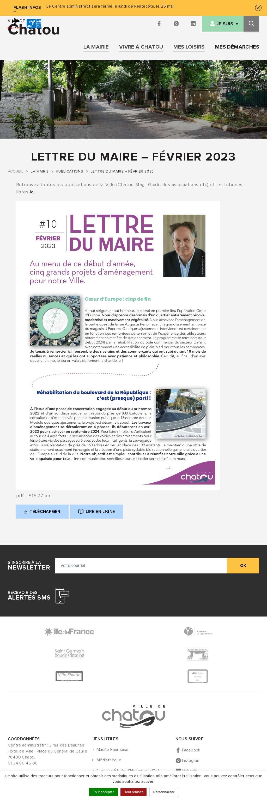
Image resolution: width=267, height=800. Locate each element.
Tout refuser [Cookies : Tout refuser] (133, 792)
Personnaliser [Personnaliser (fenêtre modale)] (163, 792)
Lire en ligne (96, 511)
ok (243, 565)
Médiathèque (109, 760)
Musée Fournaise (113, 750)
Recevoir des (29, 595)
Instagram (191, 760)
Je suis (224, 24)
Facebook (191, 750)
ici (32, 192)
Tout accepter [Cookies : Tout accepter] (103, 792)
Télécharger (46, 513)
